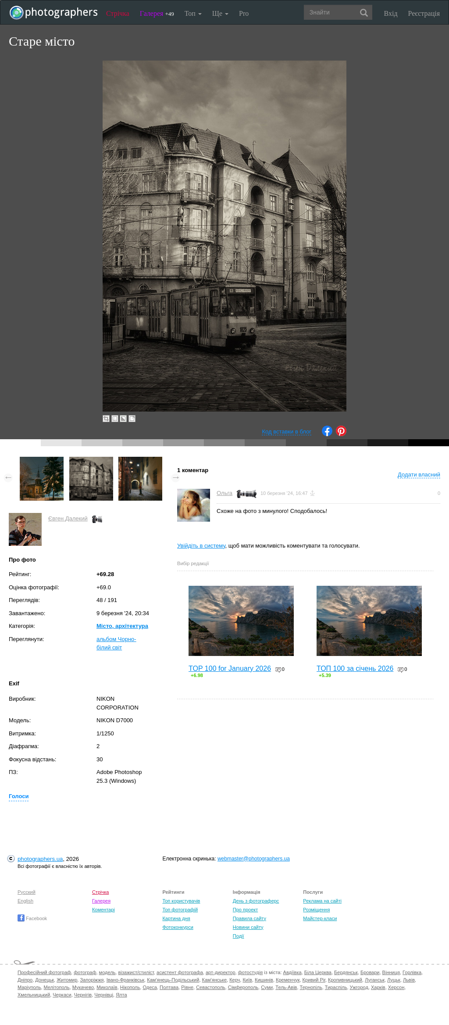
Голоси (19, 796)
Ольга (224, 493)
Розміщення (316, 909)
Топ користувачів (181, 900)
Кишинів (264, 979)
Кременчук (287, 979)
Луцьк (393, 979)
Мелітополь (57, 987)
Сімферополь (243, 987)
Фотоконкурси (177, 927)
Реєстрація (424, 13)
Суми (267, 987)
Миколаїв (107, 987)
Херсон (396, 987)
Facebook (32, 918)
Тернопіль (311, 987)
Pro (244, 13)
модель (107, 972)
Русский (27, 892)
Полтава (169, 987)
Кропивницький (345, 979)
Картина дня (176, 918)
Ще (220, 13)
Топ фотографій (180, 909)
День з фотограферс (256, 900)
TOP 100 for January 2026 (230, 668)
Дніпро (25, 979)
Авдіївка (292, 972)
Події (238, 936)
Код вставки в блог (286, 431)
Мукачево (83, 987)
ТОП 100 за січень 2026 (355, 668)
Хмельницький (34, 994)
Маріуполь (29, 987)
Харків (378, 987)
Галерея (157, 13)
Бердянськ (346, 972)
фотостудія (250, 972)
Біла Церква (317, 972)
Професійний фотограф (44, 972)
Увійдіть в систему (201, 545)
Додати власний (419, 474)
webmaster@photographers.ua (253, 859)
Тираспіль (336, 987)
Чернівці (103, 994)
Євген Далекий (68, 518)
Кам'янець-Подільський (173, 979)
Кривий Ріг (314, 979)
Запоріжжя (91, 979)
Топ (193, 13)
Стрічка (117, 13)
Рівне (187, 987)
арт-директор (220, 972)
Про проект (245, 909)
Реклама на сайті (322, 900)
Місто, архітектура (122, 626)
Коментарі (103, 909)
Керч (234, 979)
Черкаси (62, 994)
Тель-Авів (286, 987)
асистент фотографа (180, 972)
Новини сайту (248, 927)
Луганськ (375, 979)
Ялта (121, 994)
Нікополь (130, 987)
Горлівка (412, 972)
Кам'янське (214, 979)
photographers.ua (40, 859)
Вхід (391, 13)
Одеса (150, 987)
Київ (247, 979)
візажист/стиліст (135, 972)
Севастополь (210, 987)
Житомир (67, 979)
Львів (409, 979)
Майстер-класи (320, 918)
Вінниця (391, 972)
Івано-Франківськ (125, 979)
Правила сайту (249, 918)
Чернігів (83, 994)
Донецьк (44, 979)
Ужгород (359, 987)
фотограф (85, 972)
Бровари (370, 972)
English (25, 900)
